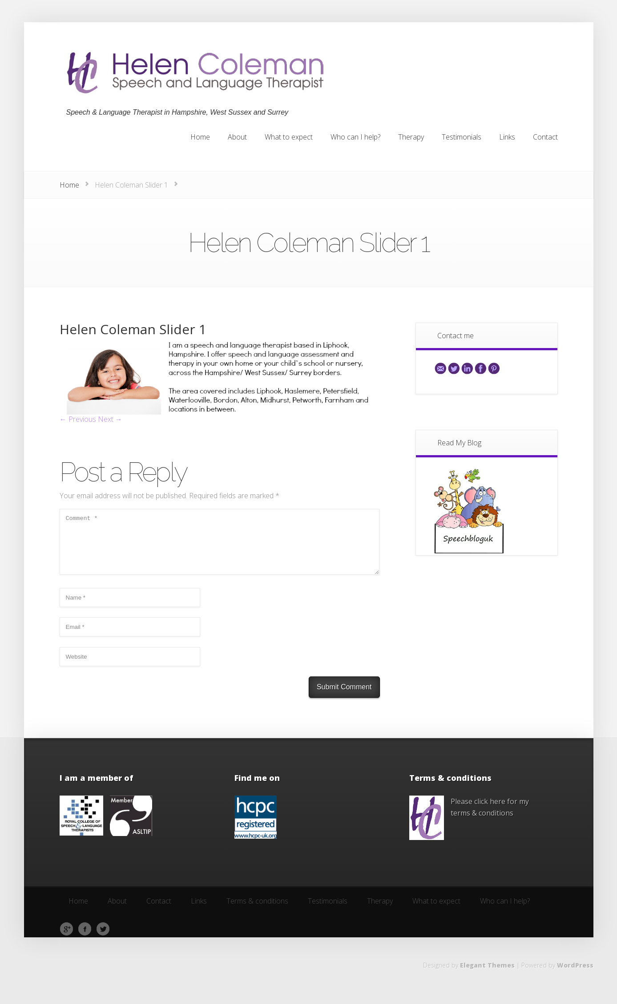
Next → (110, 419)
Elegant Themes (487, 976)
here (497, 812)
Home (69, 185)
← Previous (78, 419)
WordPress (575, 976)
